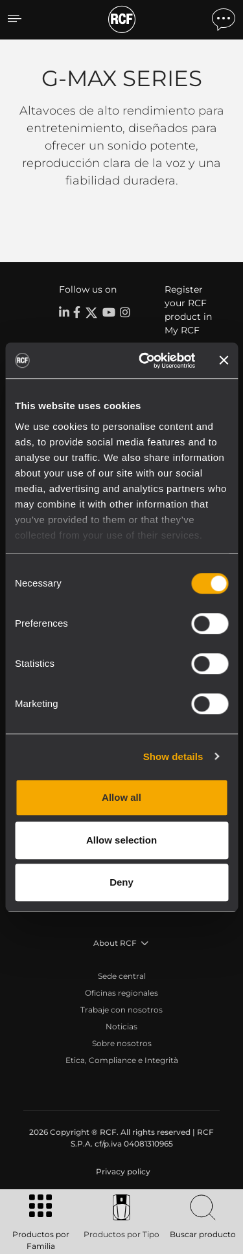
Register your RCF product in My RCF (188, 310)
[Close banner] (223, 360)
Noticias (121, 1026)
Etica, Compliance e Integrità (121, 1060)
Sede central (122, 976)
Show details (173, 756)
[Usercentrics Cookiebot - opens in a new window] (145, 360)
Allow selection (121, 839)
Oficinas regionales (121, 993)
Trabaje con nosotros (121, 1009)
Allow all (121, 797)
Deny (121, 882)
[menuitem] (121, 1172)
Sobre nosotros (122, 1043)
